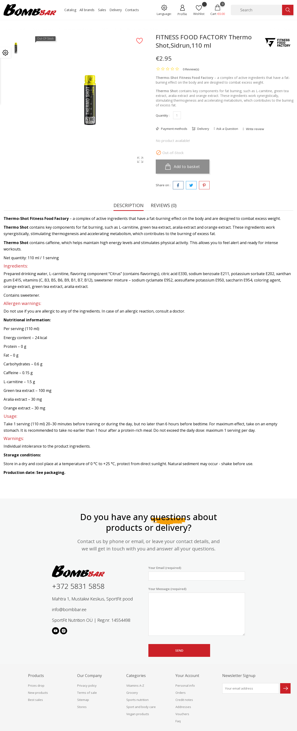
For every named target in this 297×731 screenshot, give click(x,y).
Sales (102, 10)
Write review (254, 129)
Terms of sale (87, 692)
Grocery (132, 692)
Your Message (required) (196, 611)
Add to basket (182, 166)
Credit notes (184, 700)
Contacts (132, 10)
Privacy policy (87, 685)
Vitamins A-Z (135, 685)
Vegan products (137, 714)
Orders (180, 692)
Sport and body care (141, 707)
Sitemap (83, 700)
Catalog (70, 10)
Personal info (185, 685)
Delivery (115, 10)
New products (38, 692)
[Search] (256, 10)
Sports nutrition (137, 700)
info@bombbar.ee (69, 609)
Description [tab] (128, 206)
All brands (87, 10)
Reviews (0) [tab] (164, 206)
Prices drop (36, 685)
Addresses (183, 707)
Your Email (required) (196, 573)
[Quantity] (177, 115)
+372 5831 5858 (78, 586)
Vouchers (182, 714)
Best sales (35, 700)
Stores (82, 707)
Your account (187, 675)
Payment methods (173, 129)
